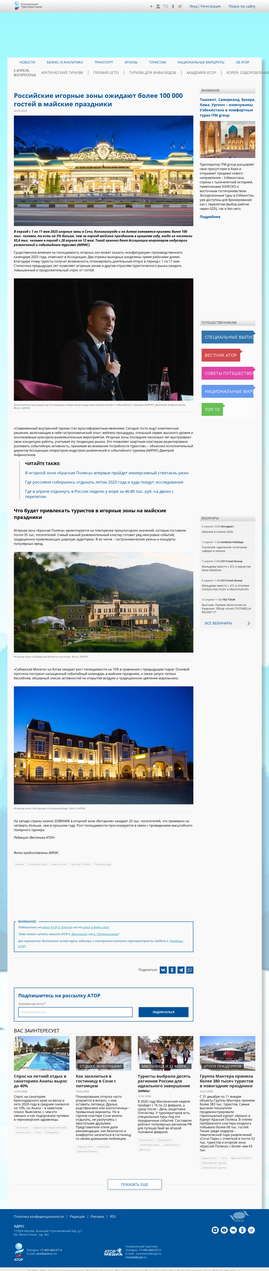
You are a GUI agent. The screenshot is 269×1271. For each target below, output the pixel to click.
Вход (197, 6)
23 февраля (163, 1136)
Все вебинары (217, 619)
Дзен (154, 6)
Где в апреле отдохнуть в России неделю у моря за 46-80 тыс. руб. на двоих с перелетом (100, 494)
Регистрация (214, 6)
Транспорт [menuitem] (103, 62)
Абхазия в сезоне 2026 (217, 528)
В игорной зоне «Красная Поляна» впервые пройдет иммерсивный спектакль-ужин (108, 473)
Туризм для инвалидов (157, 73)
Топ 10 (208, 405)
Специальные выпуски (220, 333)
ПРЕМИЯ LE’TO (118, 73)
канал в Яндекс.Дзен (95, 927)
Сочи (38, 1129)
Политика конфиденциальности (36, 1213)
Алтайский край (37, 864)
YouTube (161, 6)
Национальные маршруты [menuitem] (200, 62)
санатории (21, 1124)
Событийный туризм (213, 1159)
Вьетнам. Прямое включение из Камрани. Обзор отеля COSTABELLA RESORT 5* (226, 604)
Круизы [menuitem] (131, 62)
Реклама (89, 1213)
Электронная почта (31, 1000)
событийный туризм (213, 1164)
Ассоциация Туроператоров (31, 5)
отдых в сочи (58, 864)
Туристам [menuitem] (157, 62)
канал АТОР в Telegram (57, 927)
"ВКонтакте (79, 933)
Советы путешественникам (223, 369)
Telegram (183, 6)
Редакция (70, 1213)
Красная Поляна (79, 864)
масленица (145, 1136)
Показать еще (134, 1181)
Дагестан (144, 1146)
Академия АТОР (197, 73)
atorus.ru (217, 1267)
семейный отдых (149, 1141)
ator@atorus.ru (46, 1250)
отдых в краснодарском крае (49, 1124)
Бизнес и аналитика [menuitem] (65, 62)
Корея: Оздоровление (236, 73)
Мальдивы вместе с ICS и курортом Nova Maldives (226, 564)
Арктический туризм (82, 73)
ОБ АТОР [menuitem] (242, 62)
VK (168, 6)
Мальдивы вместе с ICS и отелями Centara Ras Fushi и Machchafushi (225, 583)
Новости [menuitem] (27, 62)
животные (103, 1143)
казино (19, 864)
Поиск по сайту (243, 6)
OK (176, 6)
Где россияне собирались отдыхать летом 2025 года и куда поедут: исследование (105, 482)
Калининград (101, 864)
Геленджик (51, 1129)
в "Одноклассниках (106, 933)
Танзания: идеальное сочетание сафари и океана (224, 545)
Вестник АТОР (213, 351)
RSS (103, 1213)
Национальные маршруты (222, 387)
